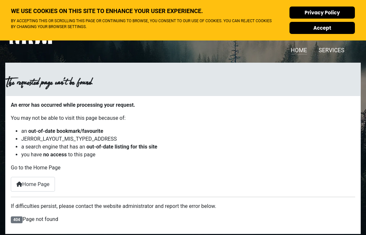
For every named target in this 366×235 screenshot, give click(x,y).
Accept (322, 27)
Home (299, 50)
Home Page (32, 184)
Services (331, 50)
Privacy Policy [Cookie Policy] (322, 12)
